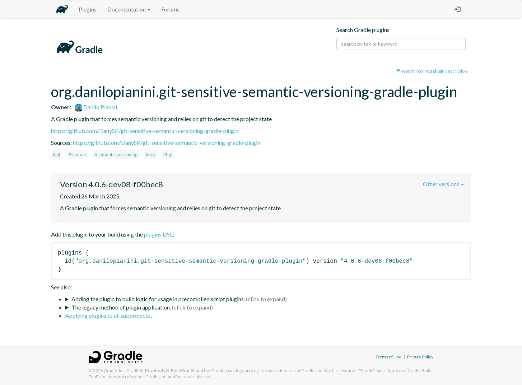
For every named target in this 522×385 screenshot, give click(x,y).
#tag (167, 154)
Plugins (88, 9)
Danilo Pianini (96, 107)
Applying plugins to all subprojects (108, 315)
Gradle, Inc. (115, 370)
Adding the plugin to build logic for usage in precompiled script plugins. (158, 298)
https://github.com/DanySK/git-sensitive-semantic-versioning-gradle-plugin (144, 130)
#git (56, 154)
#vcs (150, 154)
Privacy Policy (420, 356)
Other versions (443, 183)
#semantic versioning (116, 154)
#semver (78, 154)
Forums (170, 9)
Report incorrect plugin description (431, 71)
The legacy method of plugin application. (121, 307)
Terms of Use (388, 356)
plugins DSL (158, 234)
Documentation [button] (128, 9)
